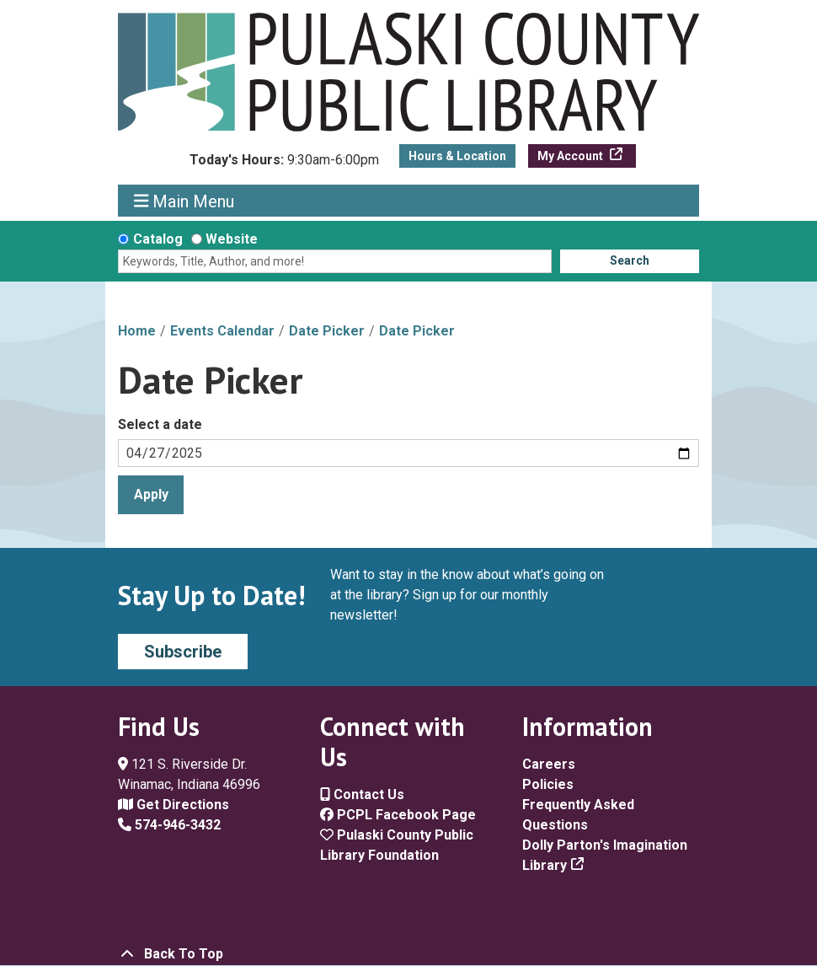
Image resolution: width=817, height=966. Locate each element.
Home (137, 331)
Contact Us (362, 794)
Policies (548, 784)
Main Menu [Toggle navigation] (184, 201)
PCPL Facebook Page (398, 815)
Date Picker (327, 331)
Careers (548, 764)
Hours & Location (457, 156)
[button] (284, 164)
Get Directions (173, 805)
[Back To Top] (408, 954)
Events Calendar (222, 331)
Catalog (158, 239)
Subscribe (183, 651)
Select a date (160, 424)
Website (232, 239)
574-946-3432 (169, 825)
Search (629, 260)
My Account (571, 156)
